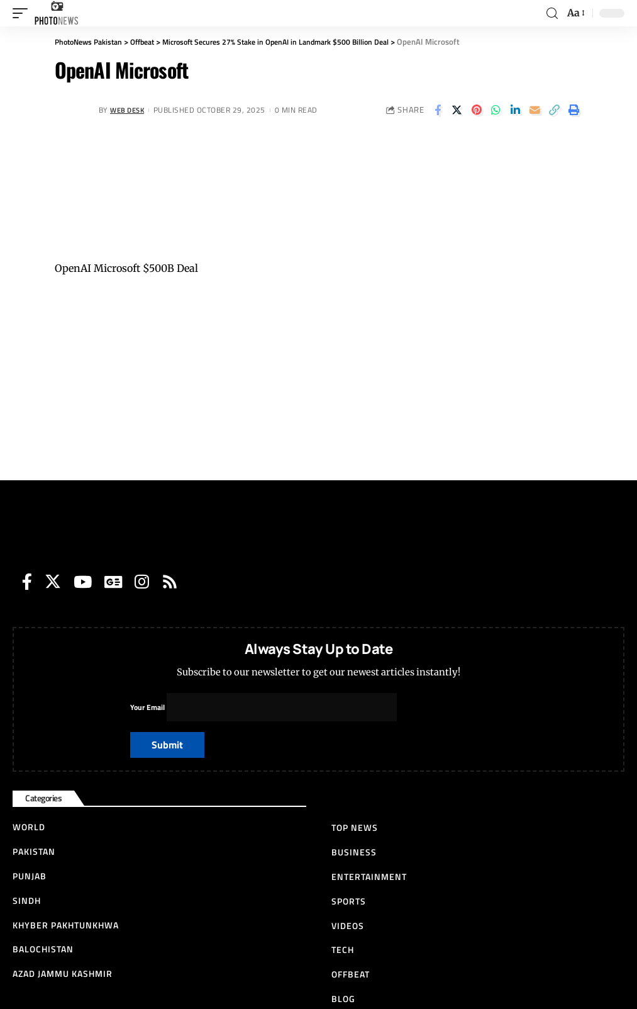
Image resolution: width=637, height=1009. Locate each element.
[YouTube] (82, 581)
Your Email (264, 708)
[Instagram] (141, 581)
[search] (552, 13)
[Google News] (113, 581)
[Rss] (169, 581)
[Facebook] (27, 581)
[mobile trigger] (23, 13)
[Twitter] (52, 581)
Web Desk (129, 109)
